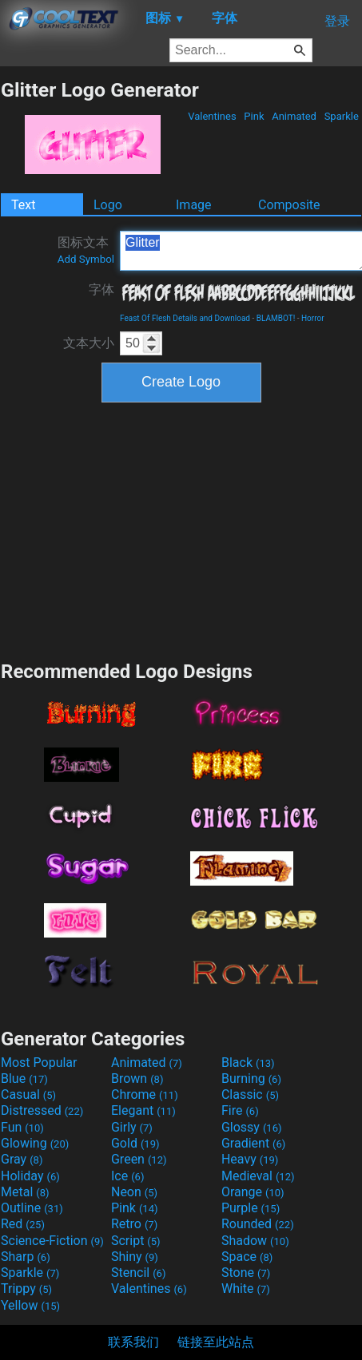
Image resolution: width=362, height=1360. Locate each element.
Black (248, 1062)
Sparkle (341, 116)
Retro (134, 1223)
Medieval (258, 1176)
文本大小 (88, 343)
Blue (24, 1078)
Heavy (249, 1159)
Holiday (30, 1176)
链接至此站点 (215, 1342)
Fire (240, 1110)
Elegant (143, 1110)
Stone (245, 1272)
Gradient (253, 1143)
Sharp (25, 1256)
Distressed (42, 1110)
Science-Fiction (52, 1240)
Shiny (134, 1256)
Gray (21, 1159)
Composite (289, 204)
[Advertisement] (181, 529)
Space (246, 1256)
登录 (337, 21)
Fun (22, 1127)
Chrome (144, 1094)
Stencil (138, 1272)
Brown (137, 1078)
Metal (25, 1191)
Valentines (212, 116)
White (245, 1288)
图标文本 (86, 250)
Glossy (251, 1127)
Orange (252, 1191)
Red (23, 1223)
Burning (251, 1078)
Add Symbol (86, 259)
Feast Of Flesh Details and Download (185, 318)
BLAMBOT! (276, 318)
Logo (107, 204)
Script (136, 1240)
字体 (101, 289)
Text (23, 204)
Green (139, 1159)
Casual (28, 1094)
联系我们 (133, 1342)
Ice (127, 1176)
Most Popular (39, 1062)
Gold (135, 1143)
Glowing (35, 1143)
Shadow (255, 1240)
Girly (132, 1127)
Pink (254, 116)
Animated (294, 116)
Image (194, 204)
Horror (312, 318)
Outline (32, 1207)
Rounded (257, 1223)
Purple (250, 1207)
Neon (134, 1191)
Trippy (26, 1288)
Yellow (30, 1305)
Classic (250, 1094)
